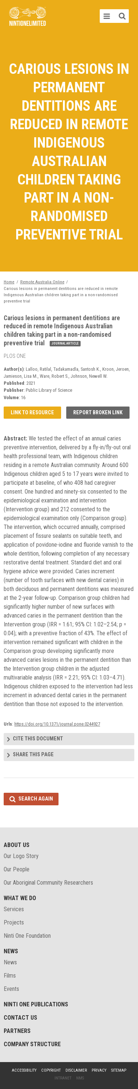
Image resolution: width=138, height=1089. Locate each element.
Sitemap (118, 1070)
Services (14, 909)
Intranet (62, 1078)
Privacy (99, 1070)
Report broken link (98, 412)
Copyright (51, 1070)
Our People (16, 869)
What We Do (20, 898)
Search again (35, 799)
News (11, 951)
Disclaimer (76, 1070)
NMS (80, 1078)
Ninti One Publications (36, 1004)
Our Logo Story (21, 856)
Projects (14, 922)
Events (11, 988)
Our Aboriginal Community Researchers (48, 882)
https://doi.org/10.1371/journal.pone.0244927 (57, 724)
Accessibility (24, 1070)
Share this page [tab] (33, 754)
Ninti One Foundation (27, 935)
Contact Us (20, 1017)
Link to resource (32, 412)
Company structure (32, 1044)
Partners (17, 1030)
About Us (16, 844)
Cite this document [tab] (38, 739)
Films (10, 975)
